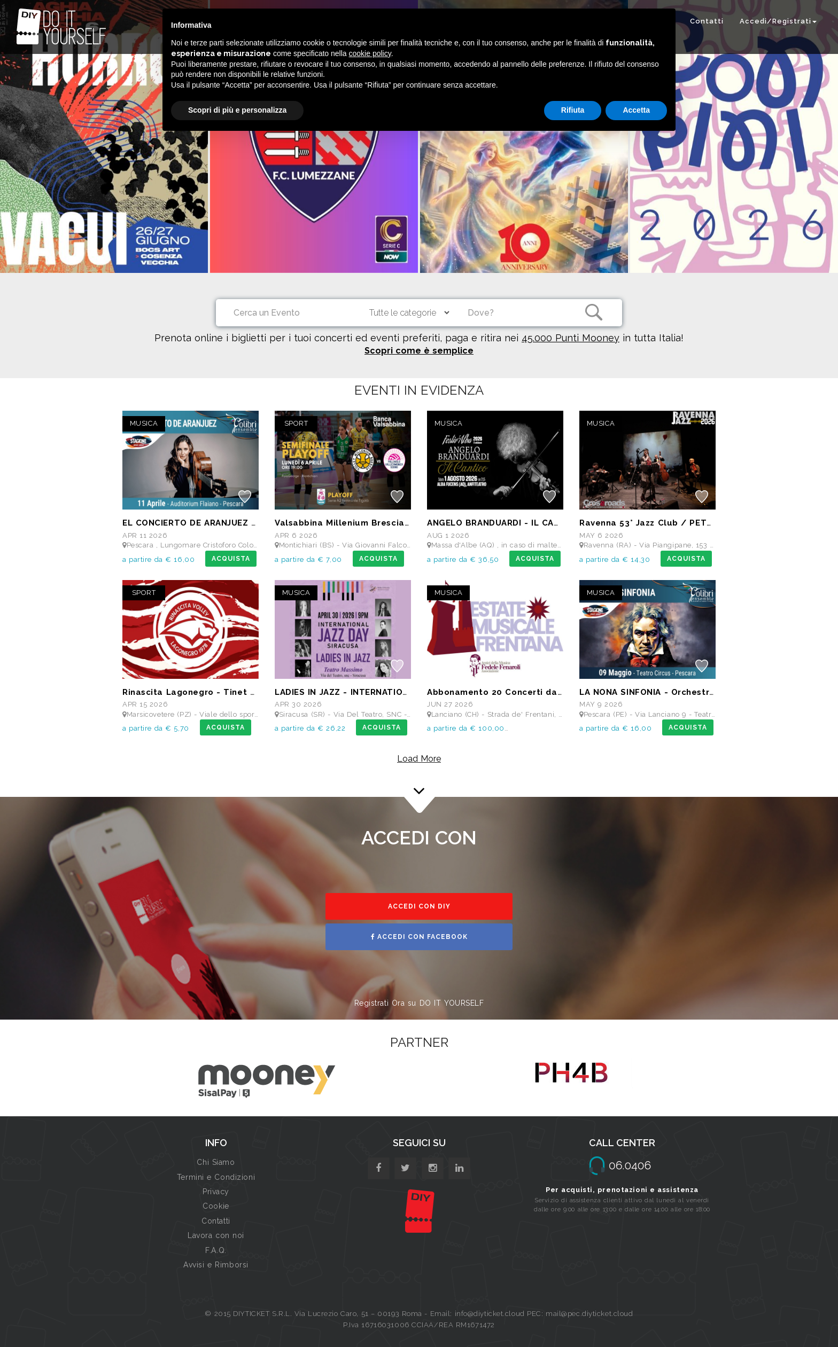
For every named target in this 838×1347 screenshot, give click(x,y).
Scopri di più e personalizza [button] (237, 110)
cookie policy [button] (370, 53)
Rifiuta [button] (573, 110)
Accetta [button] (636, 110)
